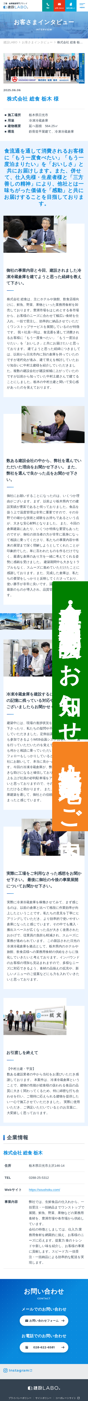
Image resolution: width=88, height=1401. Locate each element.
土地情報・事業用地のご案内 (70, 786)
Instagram (19, 1370)
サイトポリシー (43, 1398)
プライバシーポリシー (19, 1398)
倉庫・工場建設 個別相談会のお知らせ (70, 660)
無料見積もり (70, 6)
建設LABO (15, 7)
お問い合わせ (59, 6)
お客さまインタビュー (37, 42)
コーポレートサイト (65, 1398)
